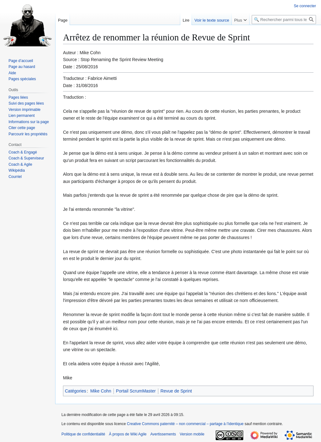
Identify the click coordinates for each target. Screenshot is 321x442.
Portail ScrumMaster (136, 390)
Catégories (75, 390)
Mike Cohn (100, 390)
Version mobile (192, 434)
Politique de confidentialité (83, 434)
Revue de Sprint (176, 390)
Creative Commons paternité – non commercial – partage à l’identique (185, 424)
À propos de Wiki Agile (127, 434)
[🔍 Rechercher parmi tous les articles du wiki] (284, 19)
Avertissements (163, 434)
